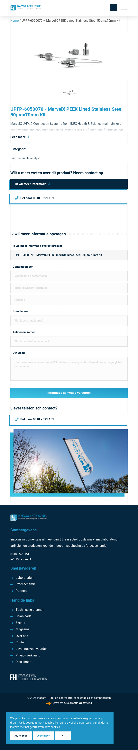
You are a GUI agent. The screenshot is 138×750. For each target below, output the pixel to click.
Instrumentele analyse (26, 158)
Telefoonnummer (24, 332)
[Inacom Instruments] (57, 8)
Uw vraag (19, 353)
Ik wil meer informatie (30, 184)
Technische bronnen (30, 609)
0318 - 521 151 (19, 554)
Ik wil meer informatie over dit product (37, 246)
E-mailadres (20, 311)
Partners (21, 591)
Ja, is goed (21, 736)
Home (14, 20)
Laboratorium (25, 577)
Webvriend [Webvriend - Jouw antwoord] (85, 703)
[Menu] (122, 8)
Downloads (23, 616)
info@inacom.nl (20, 559)
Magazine (23, 629)
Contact (21, 642)
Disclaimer (23, 662)
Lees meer (17, 137)
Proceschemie (26, 584)
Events (20, 623)
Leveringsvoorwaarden (32, 649)
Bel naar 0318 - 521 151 (37, 198)
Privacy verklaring (28, 655)
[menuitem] (122, 8)
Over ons (22, 636)
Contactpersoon (23, 267)
